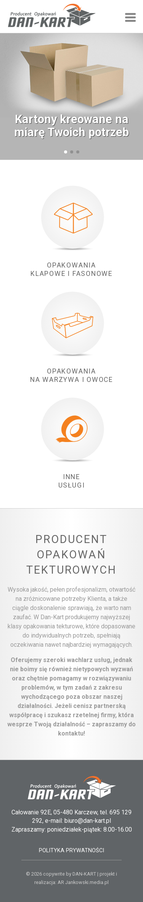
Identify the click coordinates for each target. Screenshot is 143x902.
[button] (65, 151)
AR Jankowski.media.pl (83, 882)
